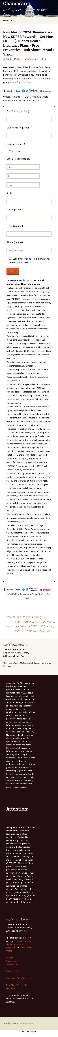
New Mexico (32, 59)
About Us (10, 957)
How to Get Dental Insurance (19, 978)
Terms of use (12, 964)
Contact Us (11, 961)
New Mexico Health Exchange (23, 617)
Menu (6, 20)
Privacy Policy (12, 971)
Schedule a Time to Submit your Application (18, 944)
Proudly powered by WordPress (18, 1023)
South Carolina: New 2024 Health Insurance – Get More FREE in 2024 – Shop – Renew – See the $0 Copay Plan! (30, 626)
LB (45, 59)
